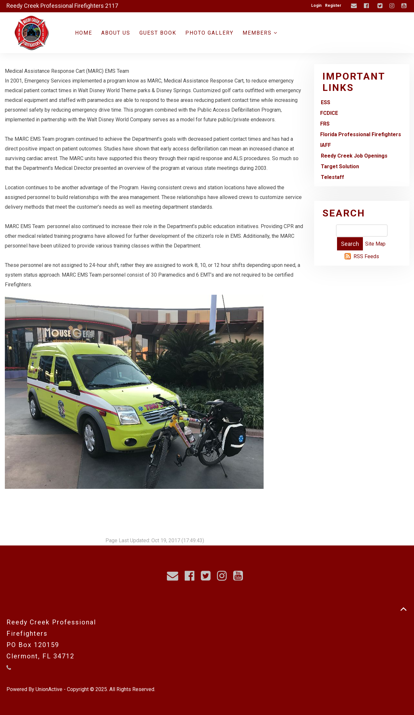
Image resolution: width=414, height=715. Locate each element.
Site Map (375, 244)
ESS (325, 102)
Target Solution (340, 166)
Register (333, 5)
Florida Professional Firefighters (360, 134)
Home (83, 33)
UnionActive (49, 689)
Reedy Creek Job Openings (354, 156)
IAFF (325, 145)
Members (260, 33)
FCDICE (329, 113)
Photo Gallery (209, 33)
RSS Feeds (366, 256)
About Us (115, 33)
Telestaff (332, 177)
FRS (325, 124)
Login (316, 5)
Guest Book (157, 33)
